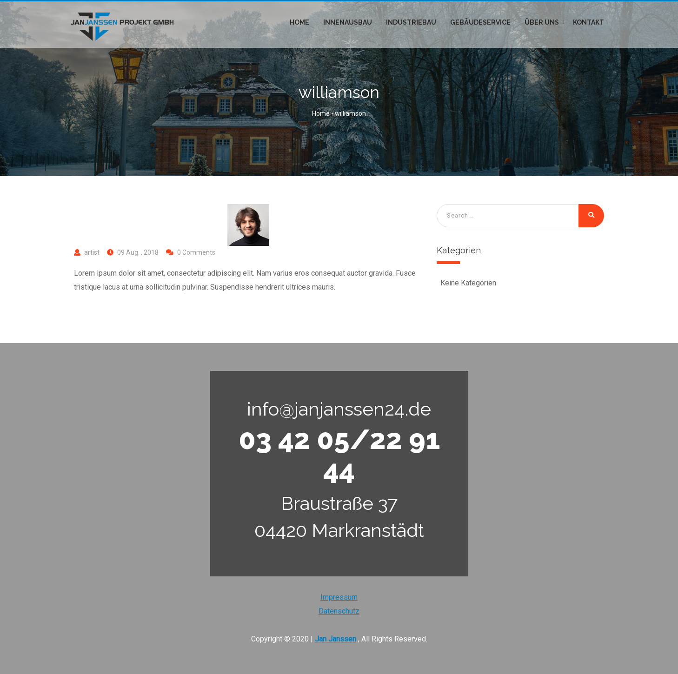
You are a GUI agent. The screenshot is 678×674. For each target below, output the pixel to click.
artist (92, 252)
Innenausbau (347, 22)
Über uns (542, 22)
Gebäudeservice (480, 22)
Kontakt (588, 22)
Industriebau (411, 22)
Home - (323, 113)
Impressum (339, 597)
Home (299, 22)
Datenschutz (339, 611)
